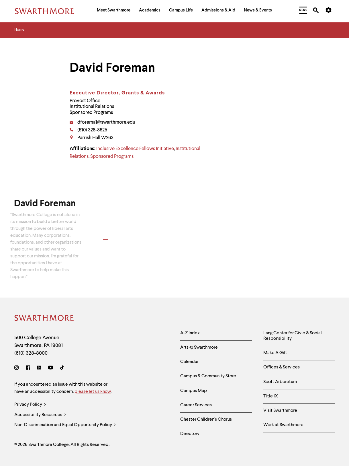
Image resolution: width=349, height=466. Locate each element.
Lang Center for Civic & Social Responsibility (292, 336)
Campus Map (193, 391)
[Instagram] (17, 368)
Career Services (196, 405)
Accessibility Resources (40, 415)
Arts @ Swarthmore (199, 347)
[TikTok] (62, 368)
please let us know (92, 391)
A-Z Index (190, 333)
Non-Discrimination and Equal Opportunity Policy (65, 425)
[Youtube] (50, 368)
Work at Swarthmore (283, 425)
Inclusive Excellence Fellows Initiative (135, 148)
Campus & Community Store (208, 376)
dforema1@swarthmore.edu (106, 122)
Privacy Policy (30, 405)
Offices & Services (281, 367)
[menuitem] (113, 11)
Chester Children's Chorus (206, 419)
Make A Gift (275, 353)
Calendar (189, 362)
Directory (189, 434)
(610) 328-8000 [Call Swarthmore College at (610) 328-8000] (31, 353)
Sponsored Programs (112, 156)
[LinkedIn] (39, 368)
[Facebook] (27, 368)
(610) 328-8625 (92, 130)
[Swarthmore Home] (44, 319)
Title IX (270, 396)
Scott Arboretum (280, 382)
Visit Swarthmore (280, 410)
